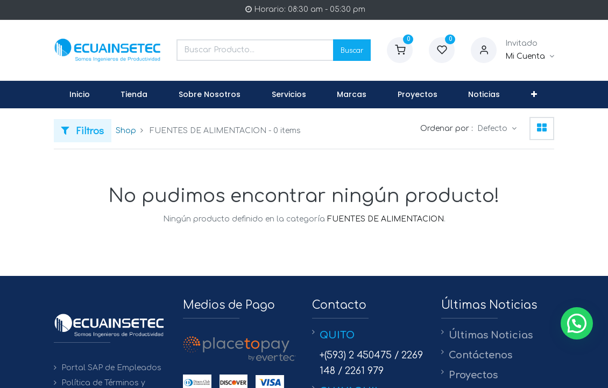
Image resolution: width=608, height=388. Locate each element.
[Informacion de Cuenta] (529, 56)
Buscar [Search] (352, 50)
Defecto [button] (493, 128)
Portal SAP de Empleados (111, 368)
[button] (534, 95)
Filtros (82, 130)
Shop (126, 131)
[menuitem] (79, 95)
